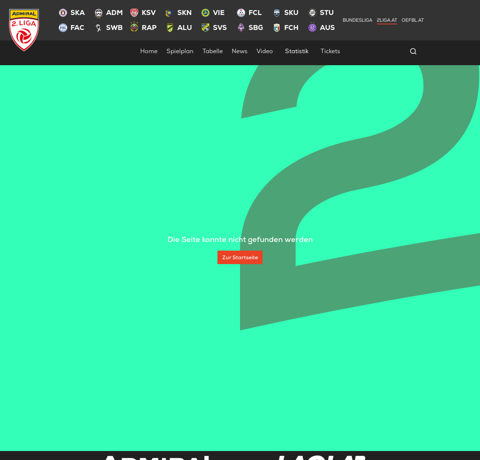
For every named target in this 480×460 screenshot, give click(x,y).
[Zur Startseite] (240, 257)
